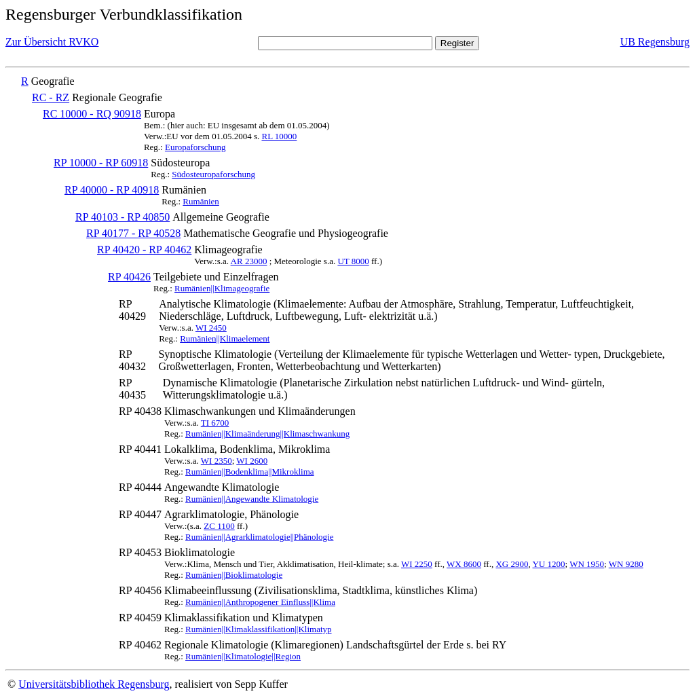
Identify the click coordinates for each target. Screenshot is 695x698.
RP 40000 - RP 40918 (111, 190)
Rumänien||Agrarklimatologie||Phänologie (259, 537)
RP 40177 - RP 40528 (133, 233)
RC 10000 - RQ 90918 (92, 114)
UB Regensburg (655, 42)
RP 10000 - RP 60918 (101, 162)
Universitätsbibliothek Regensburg (93, 684)
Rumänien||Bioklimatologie (233, 575)
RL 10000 (279, 136)
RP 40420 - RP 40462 (144, 249)
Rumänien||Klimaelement (224, 338)
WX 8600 (464, 564)
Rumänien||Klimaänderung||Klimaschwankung (267, 433)
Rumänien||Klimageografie (221, 288)
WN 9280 (626, 564)
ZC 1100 (219, 526)
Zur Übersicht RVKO (51, 42)
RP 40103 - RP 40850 (122, 217)
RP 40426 (129, 276)
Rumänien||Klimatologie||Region (243, 656)
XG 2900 (511, 564)
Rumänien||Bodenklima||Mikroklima (249, 471)
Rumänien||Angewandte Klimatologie (251, 499)
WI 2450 (211, 328)
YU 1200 (548, 564)
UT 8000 (353, 261)
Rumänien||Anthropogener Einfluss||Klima (260, 602)
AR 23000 (249, 261)
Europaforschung (195, 147)
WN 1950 (586, 564)
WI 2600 (251, 461)
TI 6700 (215, 423)
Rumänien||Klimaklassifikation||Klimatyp (258, 629)
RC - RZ (50, 97)
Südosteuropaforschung (213, 174)
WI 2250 (416, 564)
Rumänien (201, 201)
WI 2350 (216, 461)
